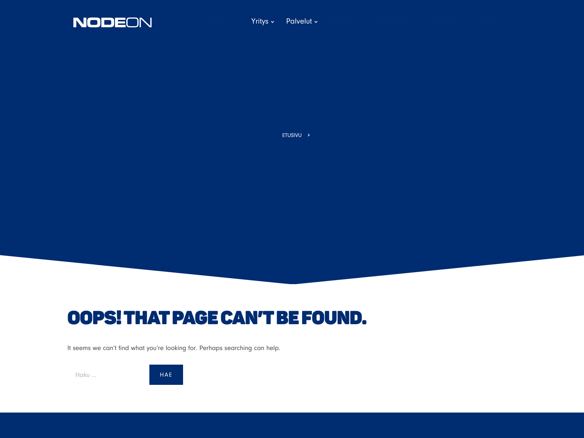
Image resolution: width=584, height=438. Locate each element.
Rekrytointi (463, 21)
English (500, 21)
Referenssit (365, 21)
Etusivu (249, 21)
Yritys (280, 22)
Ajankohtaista (414, 21)
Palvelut (319, 22)
